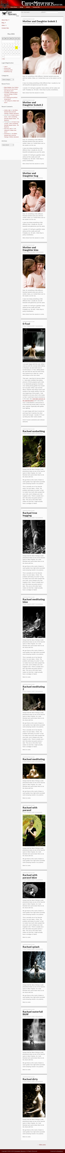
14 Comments (39, 949)
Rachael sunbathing (34, 431)
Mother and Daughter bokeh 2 (33, 103)
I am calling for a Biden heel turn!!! (10, 130)
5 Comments (39, 177)
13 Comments (39, 517)
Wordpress (60, 1151)
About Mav (13, 7)
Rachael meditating (34, 759)
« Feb (3, 59)
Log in (5, 66)
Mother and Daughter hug (30, 174)
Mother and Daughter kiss (30, 248)
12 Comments (39, 433)
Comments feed (8, 70)
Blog (21, 7)
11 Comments (39, 23)
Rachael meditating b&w (34, 600)
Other (27, 7)
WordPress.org (8, 71)
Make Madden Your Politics (11, 87)
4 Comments (39, 812)
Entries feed (7, 68)
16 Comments (39, 325)
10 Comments (39, 252)
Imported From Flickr (28, 19)
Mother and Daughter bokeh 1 (40, 21)
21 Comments (39, 761)
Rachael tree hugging (30, 514)
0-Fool (26, 323)
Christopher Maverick (20, 1151)
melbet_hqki (7, 110)
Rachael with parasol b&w (30, 876)
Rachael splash (31, 946)
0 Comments (39, 107)
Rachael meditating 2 (34, 688)
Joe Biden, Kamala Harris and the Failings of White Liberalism (11, 94)
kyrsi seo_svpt (8, 128)
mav (25, 23)
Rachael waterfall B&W (33, 1013)
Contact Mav (36, 7)
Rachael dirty (30, 1079)
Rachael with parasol (30, 809)
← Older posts (41, 1144)
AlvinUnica (7, 133)
